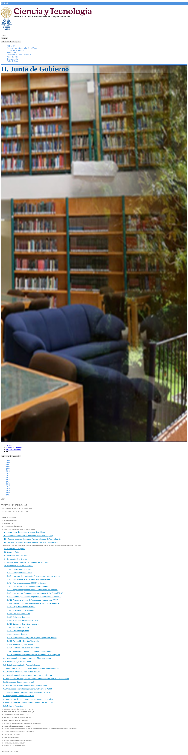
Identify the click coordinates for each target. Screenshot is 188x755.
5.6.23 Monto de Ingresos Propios (20, 644)
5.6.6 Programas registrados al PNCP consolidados (27, 586)
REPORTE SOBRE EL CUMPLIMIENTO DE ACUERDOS (19, 529)
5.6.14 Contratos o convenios (18, 614)
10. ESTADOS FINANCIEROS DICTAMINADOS (15, 720)
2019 (8, 490)
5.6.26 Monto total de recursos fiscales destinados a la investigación (33, 655)
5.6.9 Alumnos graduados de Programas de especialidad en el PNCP (34, 597)
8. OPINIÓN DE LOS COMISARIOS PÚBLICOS (15, 714)
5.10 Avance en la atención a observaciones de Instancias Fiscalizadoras (31, 668)
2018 (8, 488)
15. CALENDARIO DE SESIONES (11, 734)
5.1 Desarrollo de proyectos (14, 549)
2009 (8, 469)
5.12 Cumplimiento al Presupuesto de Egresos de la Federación (27, 675)
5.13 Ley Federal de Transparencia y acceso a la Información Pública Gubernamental (36, 679)
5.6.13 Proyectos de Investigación (20, 610)
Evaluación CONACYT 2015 (10, 751)
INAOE (9, 445)
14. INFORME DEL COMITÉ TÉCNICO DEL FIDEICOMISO (17, 731)
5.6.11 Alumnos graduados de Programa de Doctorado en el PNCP (33, 603)
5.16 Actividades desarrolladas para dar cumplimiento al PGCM (27, 689)
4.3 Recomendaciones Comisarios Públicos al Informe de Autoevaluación (32, 539)
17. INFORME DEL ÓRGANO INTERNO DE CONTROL (17, 740)
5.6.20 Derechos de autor (17, 634)
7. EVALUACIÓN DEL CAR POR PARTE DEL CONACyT (18, 712)
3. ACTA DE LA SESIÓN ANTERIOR (12, 526)
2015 (8, 482)
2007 (8, 465)
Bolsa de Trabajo (13, 61)
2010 (8, 471)
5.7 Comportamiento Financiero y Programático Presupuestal (27, 658)
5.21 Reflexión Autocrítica (13, 706)
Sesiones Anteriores (13, 450)
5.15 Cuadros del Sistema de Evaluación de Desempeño (25, 685)
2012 (8, 475)
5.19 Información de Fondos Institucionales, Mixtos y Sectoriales (28, 699)
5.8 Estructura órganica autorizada (17, 661)
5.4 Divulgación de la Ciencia (15, 559)
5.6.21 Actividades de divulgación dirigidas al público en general (31, 638)
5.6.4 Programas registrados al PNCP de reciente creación (30, 579)
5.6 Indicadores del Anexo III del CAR (18, 566)
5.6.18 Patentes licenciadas (18, 627)
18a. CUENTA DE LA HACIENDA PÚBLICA (14, 746)
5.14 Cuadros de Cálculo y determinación (19, 682)
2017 (8, 486)
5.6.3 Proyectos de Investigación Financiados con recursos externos (33, 576)
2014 (8, 480)
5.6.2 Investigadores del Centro (19, 573)
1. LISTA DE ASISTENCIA (9, 520)
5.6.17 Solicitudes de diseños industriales (23, 624)
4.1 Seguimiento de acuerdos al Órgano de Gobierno (24, 532)
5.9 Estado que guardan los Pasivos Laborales (21, 665)
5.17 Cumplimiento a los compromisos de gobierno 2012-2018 (27, 692)
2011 (7, 473)
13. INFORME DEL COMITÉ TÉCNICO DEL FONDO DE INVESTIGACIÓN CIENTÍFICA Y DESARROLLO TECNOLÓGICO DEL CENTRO (39, 729)
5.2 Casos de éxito (11, 552)
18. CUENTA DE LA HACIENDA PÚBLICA (13, 743)
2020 (8, 493)
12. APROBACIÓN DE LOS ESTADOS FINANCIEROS (17, 726)
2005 (8, 460)
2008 (8, 467)
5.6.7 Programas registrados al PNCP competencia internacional (32, 590)
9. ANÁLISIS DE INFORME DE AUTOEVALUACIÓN (16, 717)
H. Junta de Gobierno (14, 447)
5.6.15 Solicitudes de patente (18, 617)
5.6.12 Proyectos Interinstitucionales (21, 607)
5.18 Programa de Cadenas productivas (18, 696)
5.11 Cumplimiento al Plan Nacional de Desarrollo (22, 672)
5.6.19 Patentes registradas (18, 631)
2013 (8, 477)
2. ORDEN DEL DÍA (7, 523)
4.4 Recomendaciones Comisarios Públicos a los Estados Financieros (30, 542)
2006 (8, 462)
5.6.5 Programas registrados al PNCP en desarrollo (27, 583)
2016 (8, 484)
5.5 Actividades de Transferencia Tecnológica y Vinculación (26, 562)
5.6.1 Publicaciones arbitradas (19, 569)
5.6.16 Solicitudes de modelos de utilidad (23, 620)
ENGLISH (5, 3)
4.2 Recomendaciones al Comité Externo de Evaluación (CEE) (28, 536)
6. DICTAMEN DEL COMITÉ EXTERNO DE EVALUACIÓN (18, 709)
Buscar (4, 38)
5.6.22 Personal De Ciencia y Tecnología (23, 641)
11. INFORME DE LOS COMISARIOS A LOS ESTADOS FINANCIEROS (21, 723)
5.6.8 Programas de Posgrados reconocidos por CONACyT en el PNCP (35, 593)
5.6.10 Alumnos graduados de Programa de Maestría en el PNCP (32, 600)
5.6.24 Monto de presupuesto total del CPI (23, 648)
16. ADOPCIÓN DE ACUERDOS (10, 737)
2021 (8, 495)
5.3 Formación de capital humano (17, 556)
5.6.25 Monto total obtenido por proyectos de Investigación (30, 651)
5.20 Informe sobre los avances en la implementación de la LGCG (28, 703)
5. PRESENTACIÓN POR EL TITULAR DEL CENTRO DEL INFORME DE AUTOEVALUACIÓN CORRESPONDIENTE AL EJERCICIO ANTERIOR (41, 545)
